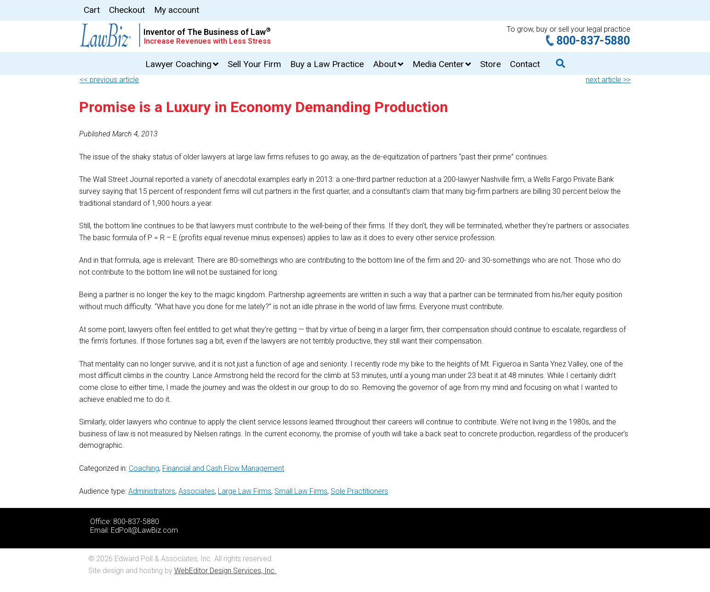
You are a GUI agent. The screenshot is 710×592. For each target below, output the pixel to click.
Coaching (144, 468)
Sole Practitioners (359, 491)
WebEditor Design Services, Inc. (225, 570)
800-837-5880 (593, 40)
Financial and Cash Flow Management (223, 468)
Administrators (151, 491)
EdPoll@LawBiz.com (144, 530)
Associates (196, 491)
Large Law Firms (244, 491)
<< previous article (109, 79)
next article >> (608, 79)
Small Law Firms (301, 491)
